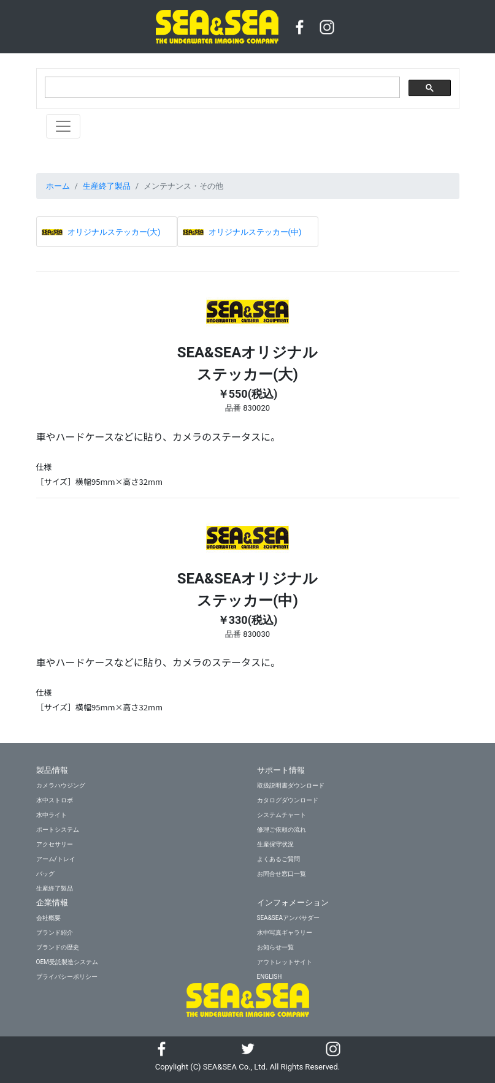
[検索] (221, 87)
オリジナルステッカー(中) (255, 232)
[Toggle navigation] (63, 126)
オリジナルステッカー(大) (114, 232)
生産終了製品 (107, 186)
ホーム (58, 186)
